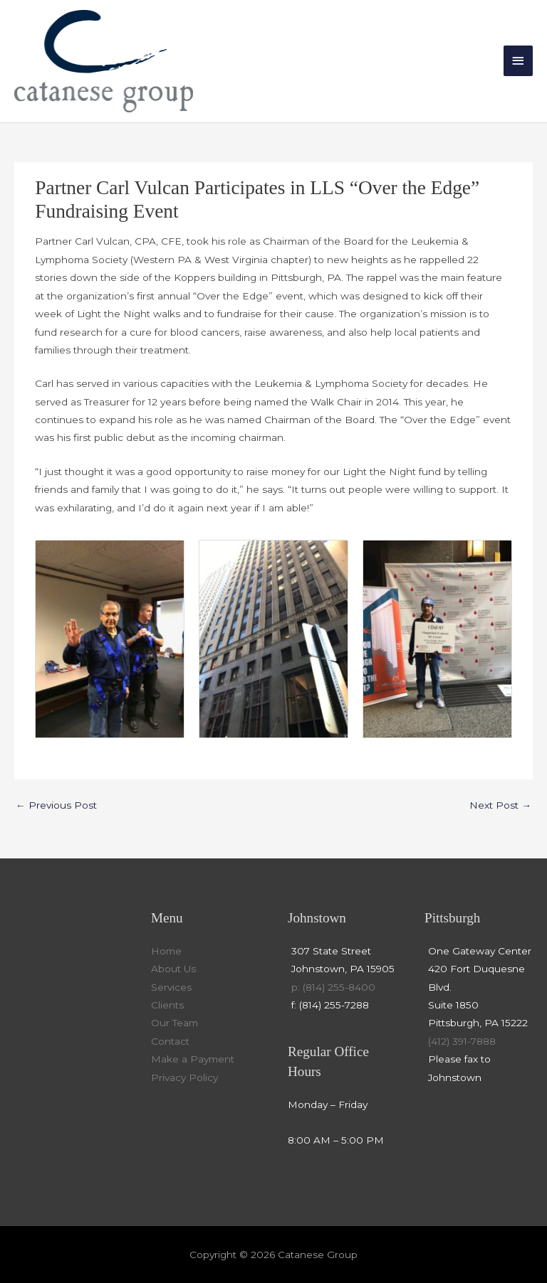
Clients (167, 1005)
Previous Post (56, 805)
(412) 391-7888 (462, 1041)
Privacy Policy (184, 1077)
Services (171, 987)
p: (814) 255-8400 (333, 987)
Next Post (500, 805)
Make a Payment (192, 1059)
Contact (170, 1041)
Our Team (174, 1022)
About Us (173, 968)
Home (166, 951)
